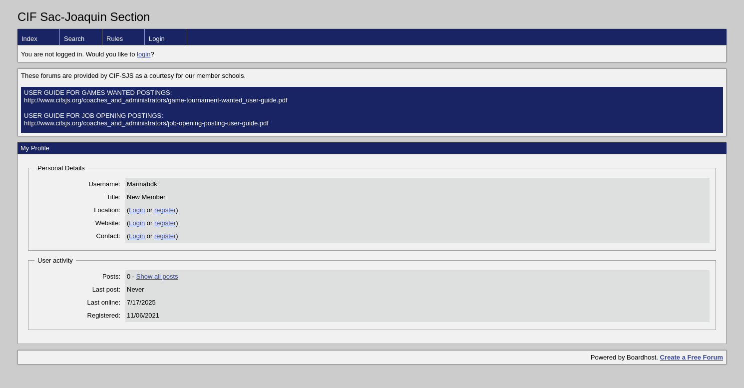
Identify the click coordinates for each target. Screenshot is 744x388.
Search (74, 38)
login (143, 54)
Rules (114, 38)
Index (29, 38)
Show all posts (157, 276)
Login (157, 38)
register (165, 210)
